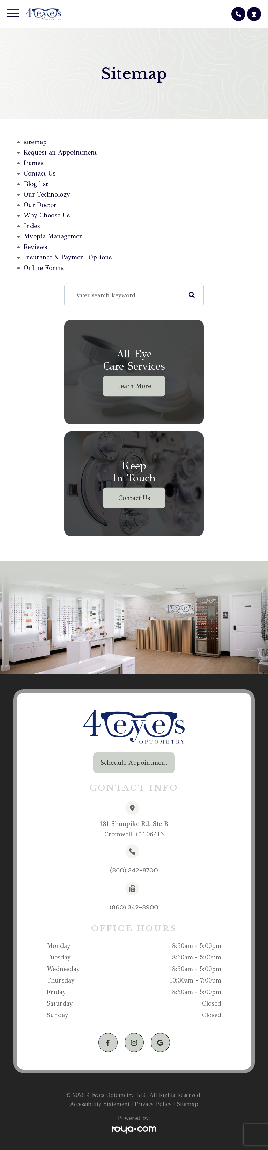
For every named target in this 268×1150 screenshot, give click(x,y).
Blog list (36, 184)
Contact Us (39, 173)
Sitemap (187, 1104)
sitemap (35, 142)
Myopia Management (54, 236)
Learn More (134, 386)
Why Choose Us (47, 215)
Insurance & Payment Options (68, 257)
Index (32, 226)
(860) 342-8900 (134, 907)
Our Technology (47, 194)
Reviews (35, 247)
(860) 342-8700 (134, 870)
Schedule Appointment (134, 762)
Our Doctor (40, 205)
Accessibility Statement (99, 1104)
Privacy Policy (153, 1104)
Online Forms (44, 268)
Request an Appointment (60, 152)
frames (33, 163)
